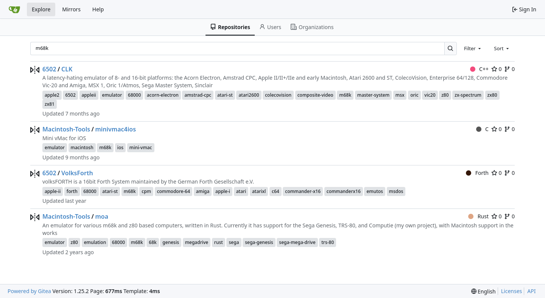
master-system (373, 95)
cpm (146, 191)
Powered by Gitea (29, 291)
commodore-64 (173, 191)
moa (101, 216)
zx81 (49, 104)
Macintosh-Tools (66, 129)
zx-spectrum (468, 95)
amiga (203, 191)
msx (400, 95)
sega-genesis (259, 242)
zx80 (492, 95)
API (531, 291)
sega (234, 242)
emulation (95, 242)
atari (241, 191)
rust (218, 242)
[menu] (483, 291)
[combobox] (473, 48)
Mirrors (71, 9)
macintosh (82, 147)
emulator (112, 95)
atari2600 (248, 95)
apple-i (222, 191)
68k (152, 242)
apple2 (52, 95)
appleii (89, 95)
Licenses (511, 291)
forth (72, 191)
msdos (396, 191)
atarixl (259, 191)
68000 (134, 95)
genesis (170, 242)
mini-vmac (140, 147)
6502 (49, 69)
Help (98, 9)
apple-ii (53, 191)
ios (120, 147)
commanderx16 (344, 191)
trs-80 (327, 242)
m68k (345, 95)
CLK (66, 69)
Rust (478, 216)
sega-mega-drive (297, 242)
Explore (41, 9)
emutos (374, 191)
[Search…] (450, 48)
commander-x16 (303, 191)
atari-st (225, 95)
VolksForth (77, 173)
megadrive (197, 242)
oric (414, 95)
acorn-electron (163, 95)
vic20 (429, 95)
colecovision (278, 95)
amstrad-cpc (197, 95)
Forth (477, 172)
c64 (275, 191)
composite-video (315, 95)
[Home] (14, 9)
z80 (444, 95)
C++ (479, 69)
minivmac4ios (115, 129)
